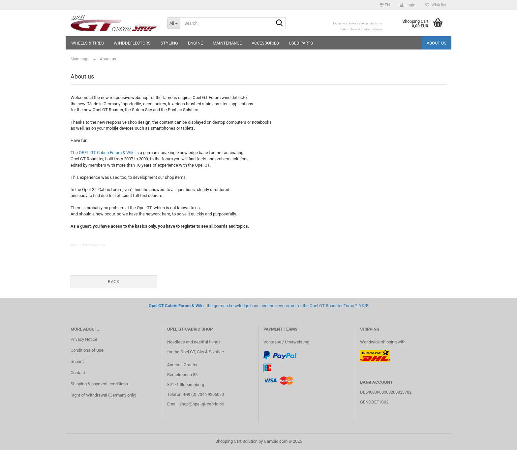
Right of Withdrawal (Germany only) (104, 395)
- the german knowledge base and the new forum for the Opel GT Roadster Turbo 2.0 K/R (259, 305)
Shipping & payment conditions (99, 383)
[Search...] (173, 23)
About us (436, 43)
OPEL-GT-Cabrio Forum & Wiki (107, 152)
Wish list (435, 5)
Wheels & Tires (87, 43)
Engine (195, 43)
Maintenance (227, 43)
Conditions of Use (87, 350)
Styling (169, 43)
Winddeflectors (132, 43)
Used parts (301, 43)
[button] (385, 5)
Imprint (77, 361)
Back (114, 281)
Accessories (265, 43)
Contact (78, 372)
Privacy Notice (84, 339)
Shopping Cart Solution (236, 441)
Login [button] (407, 5)
